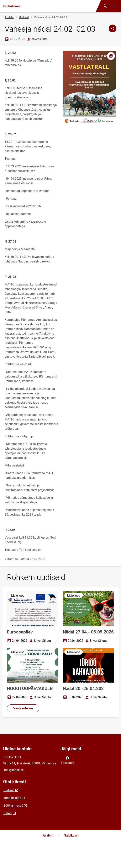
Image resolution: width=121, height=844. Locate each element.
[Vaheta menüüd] (114, 6)
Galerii (7, 813)
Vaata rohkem (23, 708)
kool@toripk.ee (13, 770)
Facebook (67, 760)
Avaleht (9, 17)
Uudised (24, 17)
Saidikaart (71, 835)
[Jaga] (112, 28)
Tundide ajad (12, 798)
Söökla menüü (13, 805)
